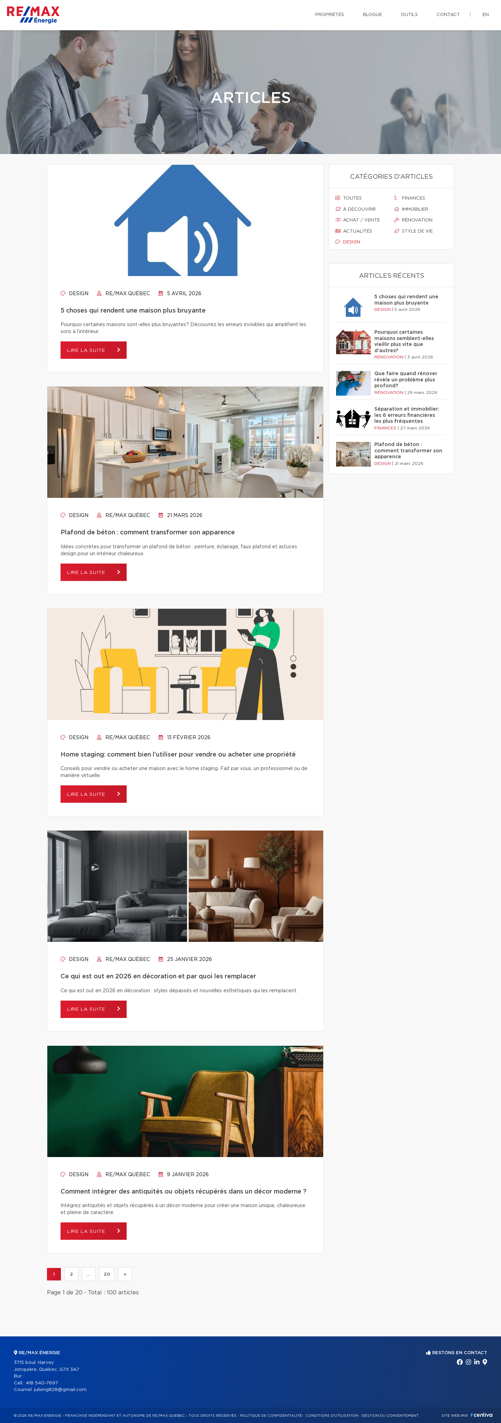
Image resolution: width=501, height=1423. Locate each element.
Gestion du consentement (390, 1415)
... (88, 1274)
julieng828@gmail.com (60, 1390)
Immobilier (411, 209)
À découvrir (355, 209)
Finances (409, 198)
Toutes (348, 198)
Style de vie (413, 231)
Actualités (353, 231)
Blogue (372, 15)
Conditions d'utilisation (331, 1415)
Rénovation (413, 220)
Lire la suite (88, 350)
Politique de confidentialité (271, 1415)
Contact (448, 15)
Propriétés (329, 15)
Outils (409, 15)
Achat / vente (357, 220)
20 (107, 1274)
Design (74, 293)
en (486, 15)
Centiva (481, 1415)
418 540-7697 (42, 1383)
